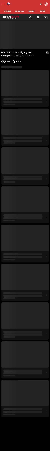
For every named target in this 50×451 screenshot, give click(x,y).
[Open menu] (4, 4)
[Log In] (45, 4)
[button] (40, 4)
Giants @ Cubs (7, 56)
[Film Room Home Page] (8, 17)
